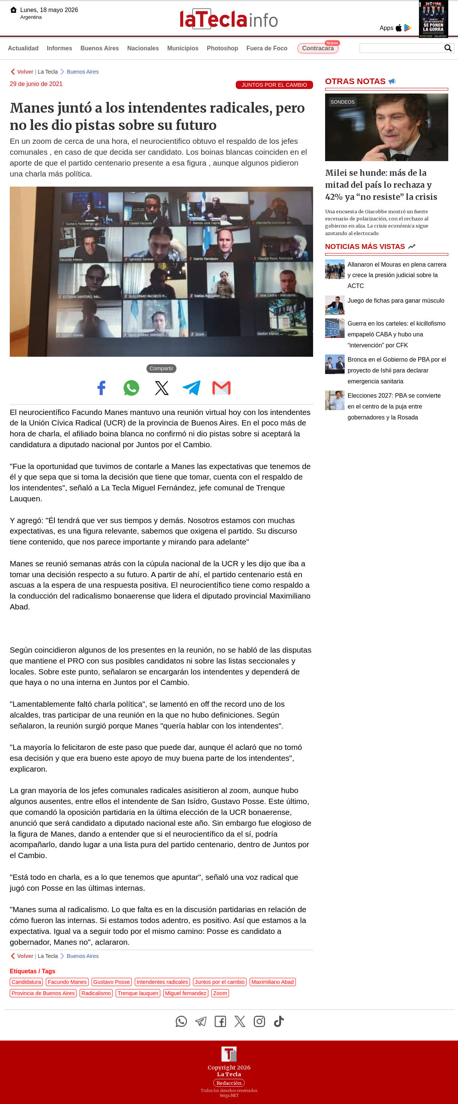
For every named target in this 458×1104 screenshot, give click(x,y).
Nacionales (143, 48)
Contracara (320, 47)
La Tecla (48, 72)
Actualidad (23, 48)
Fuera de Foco (267, 48)
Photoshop (222, 48)
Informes (59, 48)
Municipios (183, 48)
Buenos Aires (99, 48)
